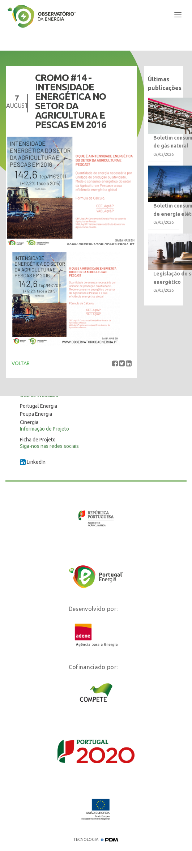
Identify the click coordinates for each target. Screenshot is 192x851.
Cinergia (29, 422)
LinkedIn (33, 462)
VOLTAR (21, 363)
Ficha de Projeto (38, 439)
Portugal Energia (38, 406)
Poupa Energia (36, 414)
